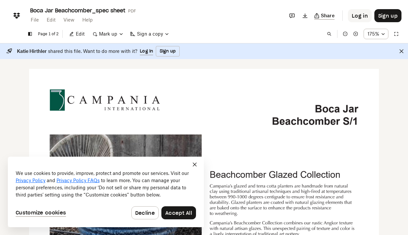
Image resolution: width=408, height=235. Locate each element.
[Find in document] (329, 34)
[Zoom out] (345, 34)
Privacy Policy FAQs (78, 180)
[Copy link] (324, 16)
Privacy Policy (30, 180)
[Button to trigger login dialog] (360, 15)
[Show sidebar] (30, 34)
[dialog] (106, 192)
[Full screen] (396, 34)
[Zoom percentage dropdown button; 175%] (376, 34)
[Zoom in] (356, 34)
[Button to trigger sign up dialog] (387, 15)
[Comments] (292, 15)
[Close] (401, 51)
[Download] (305, 15)
